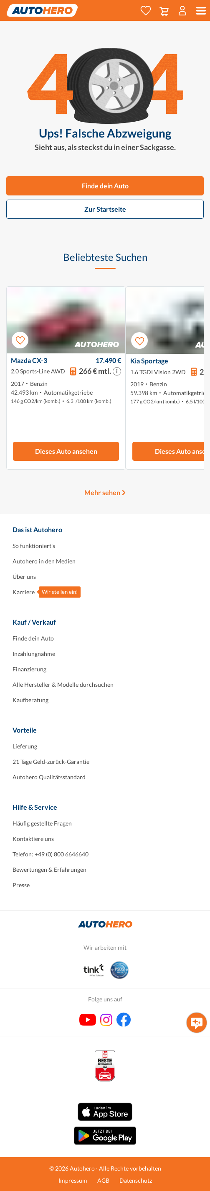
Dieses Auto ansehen (66, 451)
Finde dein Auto (105, 186)
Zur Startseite (105, 209)
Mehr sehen (102, 492)
